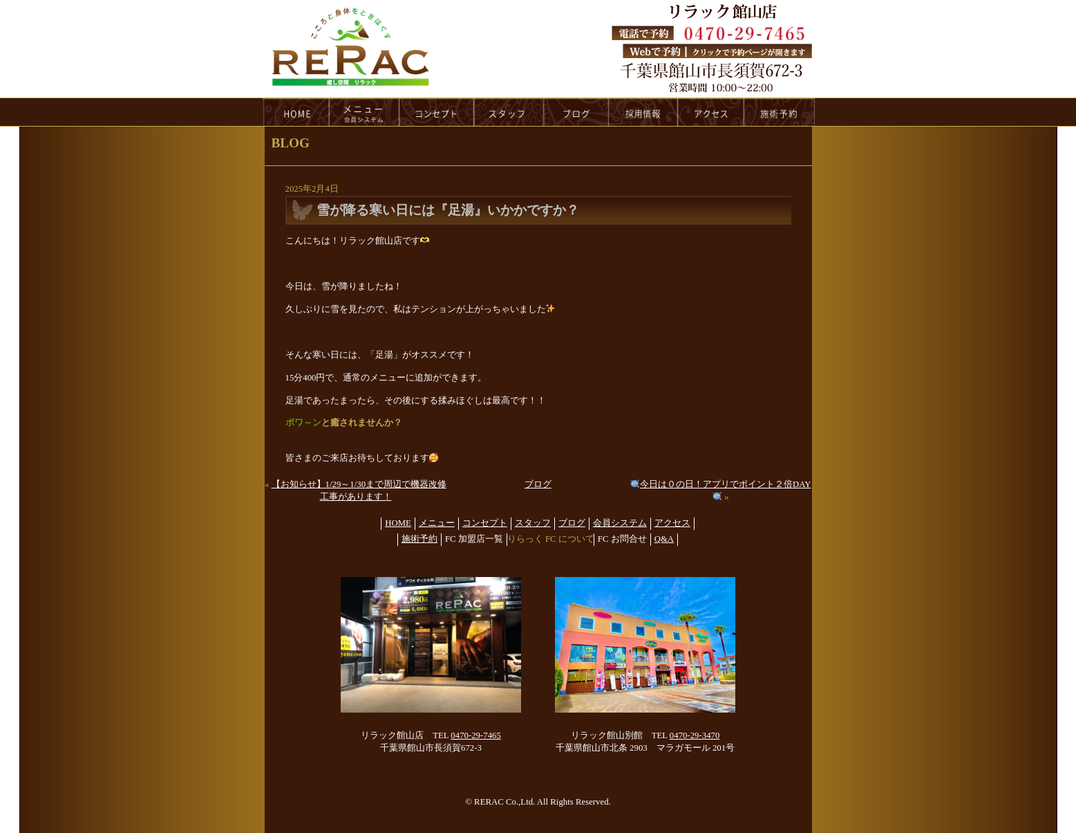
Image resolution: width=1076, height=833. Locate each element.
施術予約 (419, 539)
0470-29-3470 (695, 735)
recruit (644, 112)
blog (576, 112)
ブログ (538, 484)
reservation (779, 112)
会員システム (620, 523)
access (711, 112)
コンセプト (484, 523)
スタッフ (533, 523)
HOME (296, 112)
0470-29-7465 (476, 735)
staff (509, 112)
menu (364, 112)
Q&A (664, 539)
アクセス (672, 523)
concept (437, 112)
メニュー (437, 523)
